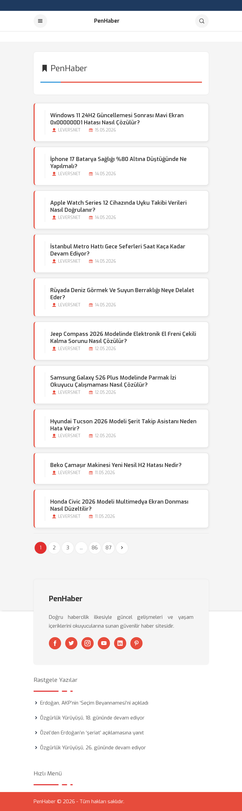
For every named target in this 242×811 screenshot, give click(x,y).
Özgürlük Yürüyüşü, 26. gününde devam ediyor (93, 747)
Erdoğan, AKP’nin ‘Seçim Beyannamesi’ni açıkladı (94, 703)
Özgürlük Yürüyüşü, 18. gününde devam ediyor (92, 717)
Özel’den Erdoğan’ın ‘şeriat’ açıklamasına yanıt (92, 732)
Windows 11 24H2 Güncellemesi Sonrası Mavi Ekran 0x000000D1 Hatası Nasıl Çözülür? (117, 119)
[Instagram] (87, 643)
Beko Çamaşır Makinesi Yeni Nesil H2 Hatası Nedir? (116, 465)
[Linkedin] (120, 643)
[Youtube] (104, 643)
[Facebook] (55, 643)
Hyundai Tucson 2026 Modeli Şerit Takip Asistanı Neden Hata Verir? (123, 425)
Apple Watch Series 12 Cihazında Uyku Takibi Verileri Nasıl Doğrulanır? (118, 206)
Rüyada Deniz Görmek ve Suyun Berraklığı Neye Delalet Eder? (122, 294)
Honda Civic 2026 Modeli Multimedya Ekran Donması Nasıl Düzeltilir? (119, 505)
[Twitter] (71, 643)
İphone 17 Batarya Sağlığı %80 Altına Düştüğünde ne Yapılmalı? (118, 163)
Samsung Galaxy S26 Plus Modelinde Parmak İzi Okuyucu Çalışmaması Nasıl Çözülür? (113, 381)
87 (108, 547)
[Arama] (202, 21)
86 (95, 547)
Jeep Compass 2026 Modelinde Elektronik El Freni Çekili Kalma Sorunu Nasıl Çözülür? (123, 337)
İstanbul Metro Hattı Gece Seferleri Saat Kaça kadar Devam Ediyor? (117, 250)
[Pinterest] (136, 643)
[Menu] (40, 21)
